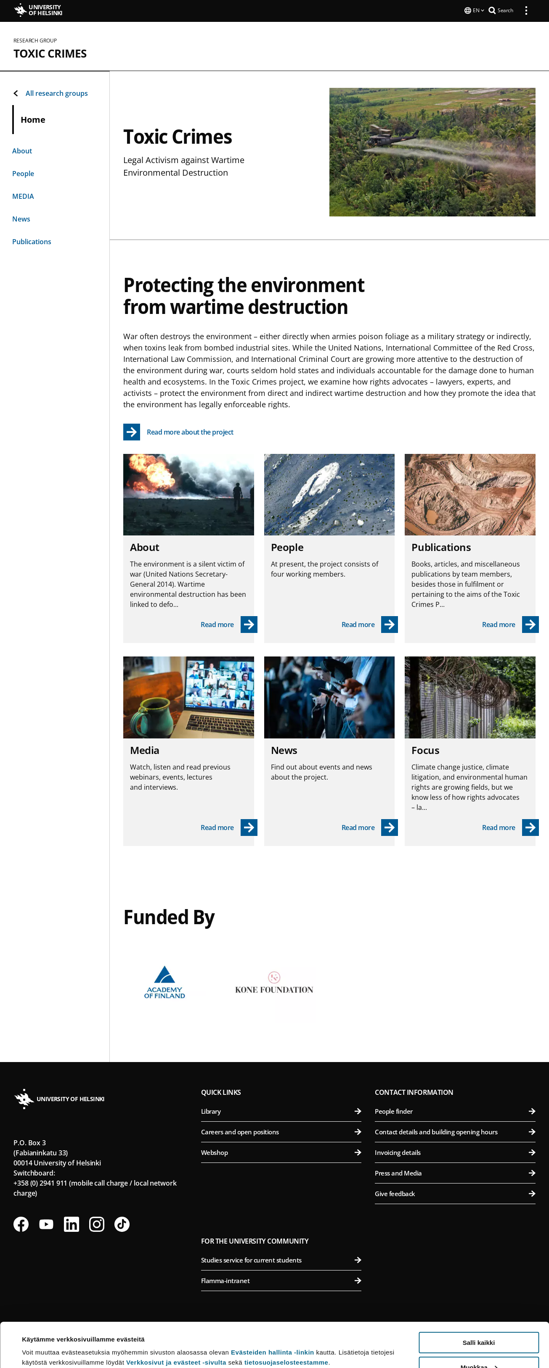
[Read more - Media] (229, 826)
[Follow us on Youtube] (46, 1223)
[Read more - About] (229, 623)
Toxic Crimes (49, 52)
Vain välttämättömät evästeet (478, 1347)
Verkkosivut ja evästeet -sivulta (176, 1317)
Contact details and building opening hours (455, 1131)
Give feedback (455, 1193)
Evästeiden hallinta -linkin (272, 1307)
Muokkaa (479, 1322)
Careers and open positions (281, 1131)
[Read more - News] (370, 826)
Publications (31, 240)
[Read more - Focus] (510, 826)
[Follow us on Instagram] (96, 1223)
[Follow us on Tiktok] (122, 1223)
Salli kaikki (479, 1298)
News (21, 218)
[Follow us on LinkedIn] (71, 1223)
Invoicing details (455, 1151)
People (23, 172)
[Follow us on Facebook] (21, 1223)
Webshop (281, 1151)
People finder (455, 1110)
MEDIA (23, 195)
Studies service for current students (281, 1259)
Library (281, 1110)
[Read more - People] (370, 623)
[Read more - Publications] (510, 623)
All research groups (50, 92)
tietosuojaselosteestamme (286, 1317)
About (22, 150)
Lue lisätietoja (43, 1340)
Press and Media (455, 1172)
